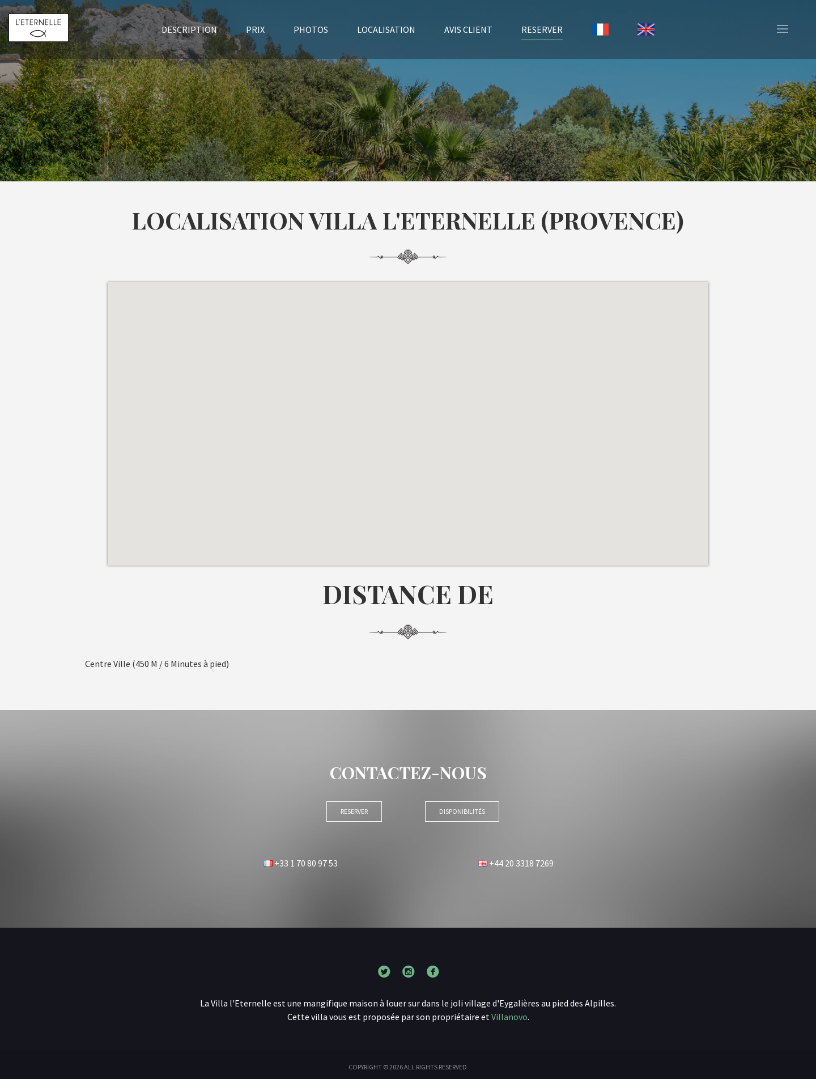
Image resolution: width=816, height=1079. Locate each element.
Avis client (468, 29)
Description (189, 29)
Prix (255, 29)
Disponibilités (462, 811)
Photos (311, 29)
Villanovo (509, 1016)
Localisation (386, 29)
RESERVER (542, 29)
